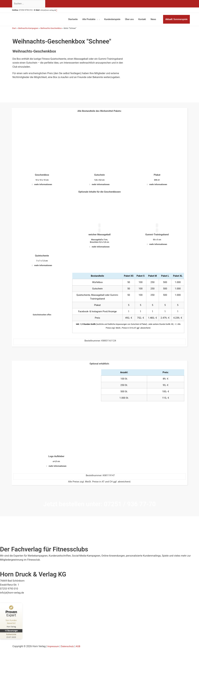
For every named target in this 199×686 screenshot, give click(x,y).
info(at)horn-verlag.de (52, 11)
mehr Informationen (43, 184)
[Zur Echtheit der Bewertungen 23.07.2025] (11, 643)
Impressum (53, 654)
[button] (62, 11)
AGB (79, 654)
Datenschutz (69, 654)
